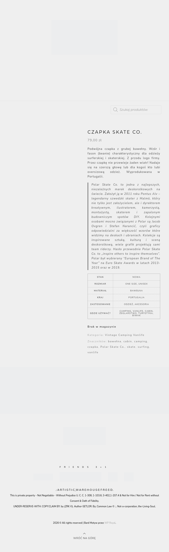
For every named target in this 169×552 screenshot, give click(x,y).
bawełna (114, 341)
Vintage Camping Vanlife (124, 335)
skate (131, 347)
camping (140, 341)
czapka (93, 347)
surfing (143, 347)
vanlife (93, 352)
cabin (127, 341)
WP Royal (110, 523)
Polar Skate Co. (112, 347)
